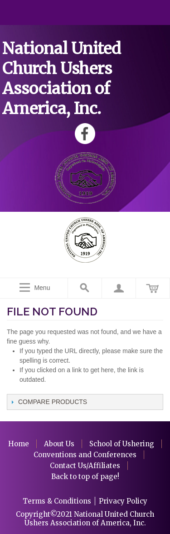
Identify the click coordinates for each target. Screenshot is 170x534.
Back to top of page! (85, 476)
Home (18, 443)
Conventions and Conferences (85, 454)
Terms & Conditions (57, 501)
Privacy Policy (123, 501)
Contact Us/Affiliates (85, 465)
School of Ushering (121, 443)
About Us (59, 443)
